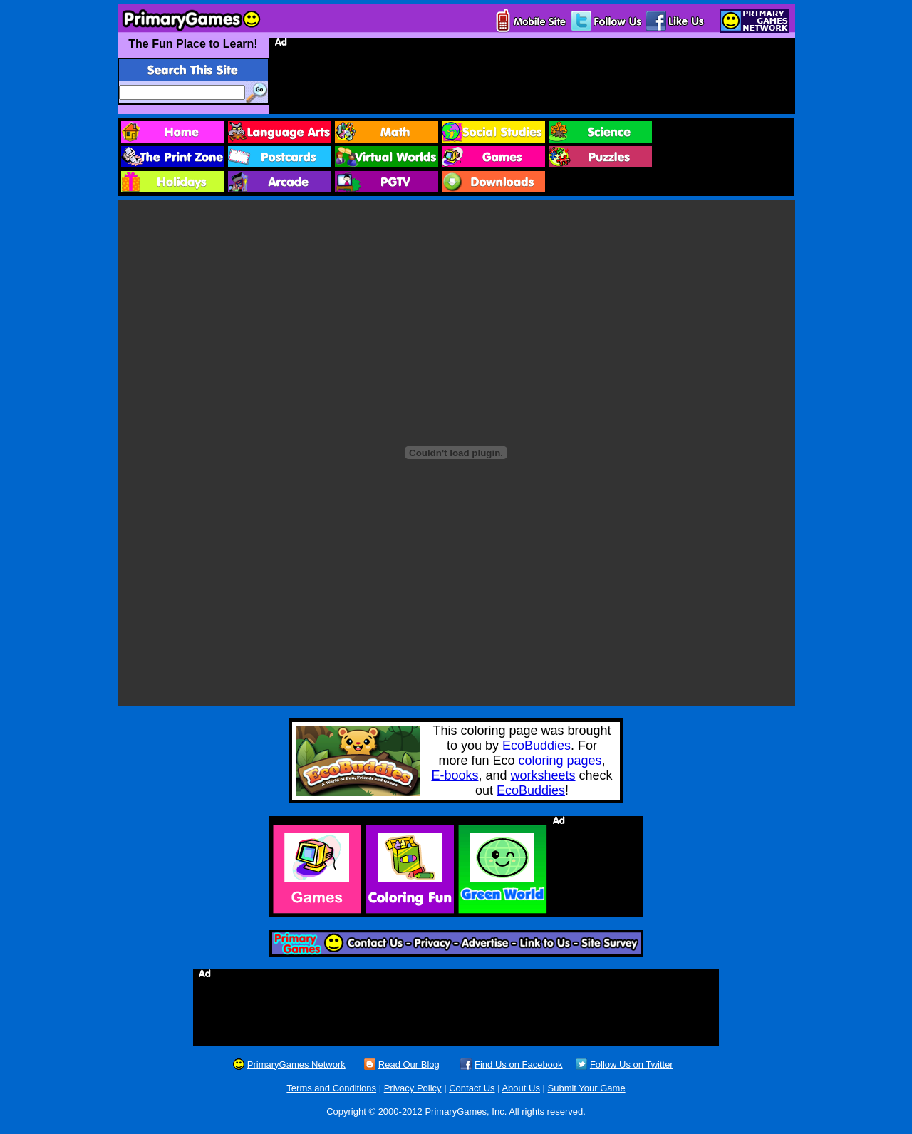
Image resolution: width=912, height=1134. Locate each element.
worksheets (543, 775)
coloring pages (559, 760)
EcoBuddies (536, 745)
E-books (454, 775)
